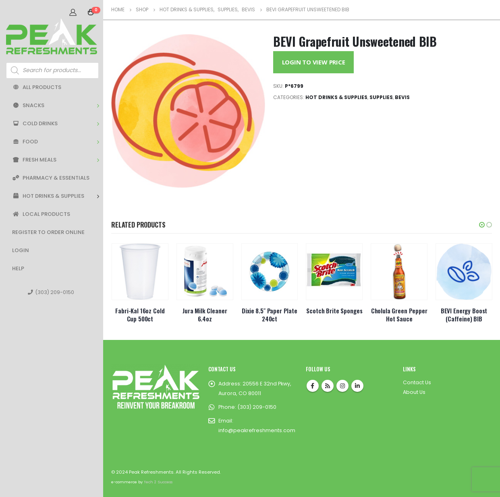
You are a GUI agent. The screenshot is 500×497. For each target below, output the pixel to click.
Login (20, 250)
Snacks (28, 105)
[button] (481, 225)
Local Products (41, 214)
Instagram (342, 386)
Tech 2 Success (158, 482)
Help (18, 268)
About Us (414, 392)
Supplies (381, 97)
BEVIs (402, 97)
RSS (328, 386)
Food (25, 141)
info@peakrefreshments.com (256, 430)
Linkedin (357, 386)
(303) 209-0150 (51, 292)
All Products (36, 87)
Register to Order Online (48, 232)
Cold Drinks (35, 123)
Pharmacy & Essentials (50, 178)
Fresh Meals (34, 160)
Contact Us (417, 382)
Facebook (313, 386)
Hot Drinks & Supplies (48, 196)
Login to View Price (313, 62)
